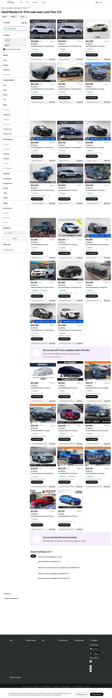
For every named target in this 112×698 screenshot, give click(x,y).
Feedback (87, 686)
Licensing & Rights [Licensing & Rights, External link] (65, 686)
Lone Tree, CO (18, 8)
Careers (56, 686)
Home (3, 8)
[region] (56, 693)
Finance (43, 2)
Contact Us (36, 686)
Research (34, 2)
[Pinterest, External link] (90, 671)
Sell (27, 2)
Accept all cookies (97, 694)
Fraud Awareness (77, 686)
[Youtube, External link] (90, 666)
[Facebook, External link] (90, 664)
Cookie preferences (81, 694)
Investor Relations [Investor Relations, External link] (46, 686)
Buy (21, 2)
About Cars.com (27, 686)
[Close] (110, 689)
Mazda (24, 8)
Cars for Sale (9, 8)
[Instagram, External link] (90, 668)
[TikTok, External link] (90, 661)
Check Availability (37, 55)
